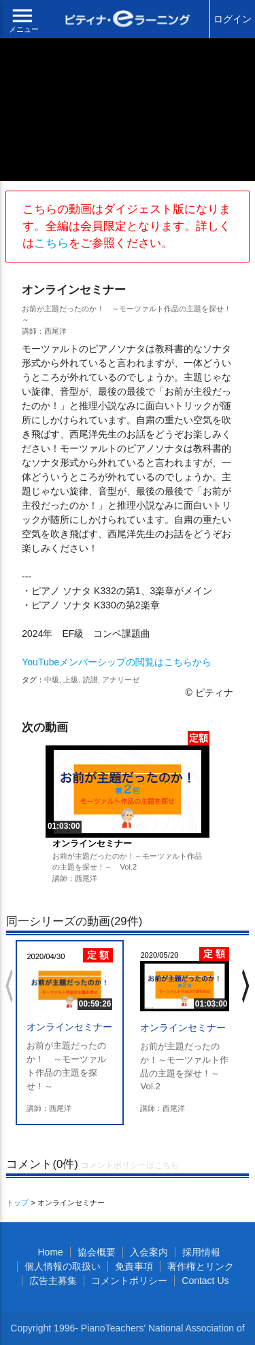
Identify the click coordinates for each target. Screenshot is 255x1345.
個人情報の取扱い (62, 1266)
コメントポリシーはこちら (130, 1165)
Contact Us (205, 1280)
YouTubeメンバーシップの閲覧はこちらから (116, 662)
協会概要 (97, 1252)
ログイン (233, 19)
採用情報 (201, 1252)
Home (50, 1252)
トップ (17, 1202)
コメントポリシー (129, 1280)
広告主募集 (53, 1280)
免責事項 (134, 1266)
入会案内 (149, 1252)
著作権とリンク (200, 1266)
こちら (51, 243)
